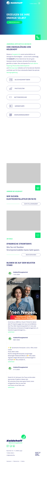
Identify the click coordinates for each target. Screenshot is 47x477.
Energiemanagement (19, 115)
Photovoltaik (16, 66)
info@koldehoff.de (11, 455)
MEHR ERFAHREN (14, 145)
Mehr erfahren (14, 22)
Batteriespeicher (24, 66)
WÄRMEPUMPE (17, 106)
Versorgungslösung (12, 72)
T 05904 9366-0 (33, 3)
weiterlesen (11, 332)
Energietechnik (16, 54)
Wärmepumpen (13, 68)
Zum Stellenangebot (31, 204)
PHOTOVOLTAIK (17, 88)
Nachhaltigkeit (14, 417)
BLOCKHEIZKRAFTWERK (19, 79)
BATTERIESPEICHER (18, 97)
